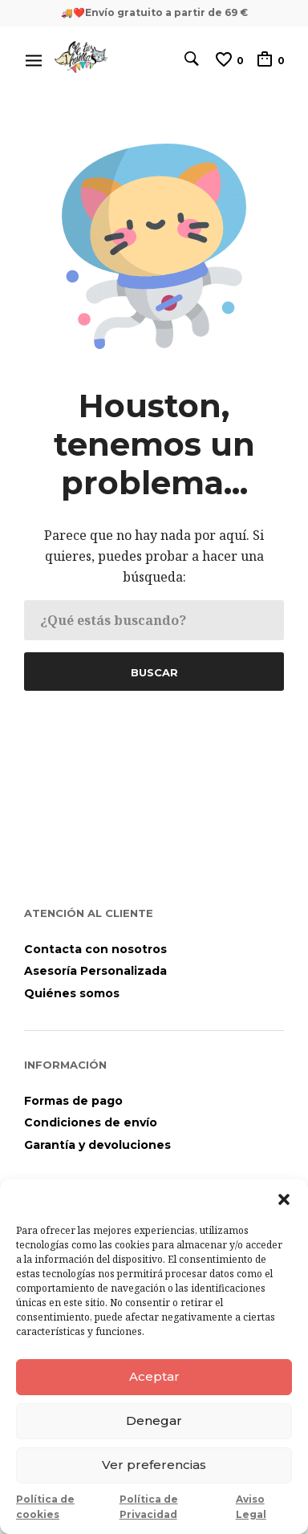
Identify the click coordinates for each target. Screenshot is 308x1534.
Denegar (154, 1420)
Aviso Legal (251, 1506)
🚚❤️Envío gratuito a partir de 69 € (154, 12)
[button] (284, 1199)
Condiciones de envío (90, 1122)
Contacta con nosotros (95, 949)
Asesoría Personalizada (95, 971)
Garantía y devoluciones (97, 1145)
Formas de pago (73, 1101)
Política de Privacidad (149, 1506)
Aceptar (154, 1376)
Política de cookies (45, 1506)
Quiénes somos (72, 993)
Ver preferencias (154, 1464)
